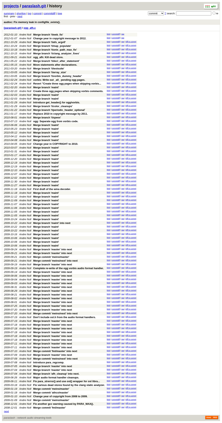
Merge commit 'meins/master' (51, 256)
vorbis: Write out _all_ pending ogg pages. (59, 79)
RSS (215, 417)
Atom (208, 417)
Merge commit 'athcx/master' (51, 392)
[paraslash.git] (12, 27)
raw (122, 34)
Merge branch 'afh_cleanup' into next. (56, 373)
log (29, 13)
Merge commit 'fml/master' (49, 407)
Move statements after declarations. (55, 64)
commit (37, 13)
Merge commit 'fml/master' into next (55, 351)
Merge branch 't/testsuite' (48, 68)
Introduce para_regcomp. (48, 362)
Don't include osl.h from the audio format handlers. (64, 317)
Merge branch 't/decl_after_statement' (56, 60)
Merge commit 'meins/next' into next (55, 260)
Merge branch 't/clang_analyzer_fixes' (56, 53)
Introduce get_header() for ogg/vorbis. (56, 102)
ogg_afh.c (30, 27)
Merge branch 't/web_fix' (48, 34)
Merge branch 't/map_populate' (52, 45)
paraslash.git (34, 6)
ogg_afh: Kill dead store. (48, 57)
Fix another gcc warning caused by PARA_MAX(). (63, 403)
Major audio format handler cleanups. (56, 377)
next (19, 16)
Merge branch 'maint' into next (51, 223)
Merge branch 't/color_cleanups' (52, 106)
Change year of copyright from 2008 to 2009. (60, 396)
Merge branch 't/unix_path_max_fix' (55, 49)
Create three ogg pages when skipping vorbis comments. (68, 91)
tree (60, 13)
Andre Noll (25, 34)
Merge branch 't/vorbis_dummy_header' (57, 76)
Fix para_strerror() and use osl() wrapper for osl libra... (66, 381)
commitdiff (49, 13)
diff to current (131, 42)
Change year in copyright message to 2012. (59, 38)
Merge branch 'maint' (46, 87)
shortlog (21, 13)
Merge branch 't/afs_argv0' (49, 42)
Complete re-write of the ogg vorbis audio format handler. (68, 268)
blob (108, 34)
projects (11, 6)
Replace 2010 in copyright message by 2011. (60, 113)
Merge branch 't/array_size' (49, 72)
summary (9, 13)
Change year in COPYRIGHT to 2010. (55, 143)
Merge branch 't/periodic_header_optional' (59, 109)
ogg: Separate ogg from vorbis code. (55, 121)
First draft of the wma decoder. (52, 189)
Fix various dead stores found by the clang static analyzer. (69, 385)
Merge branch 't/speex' (47, 117)
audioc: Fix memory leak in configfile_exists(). (32, 22)
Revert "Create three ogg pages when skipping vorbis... (67, 83)
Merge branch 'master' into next (52, 249)
